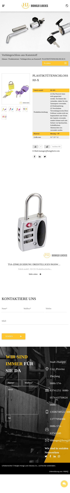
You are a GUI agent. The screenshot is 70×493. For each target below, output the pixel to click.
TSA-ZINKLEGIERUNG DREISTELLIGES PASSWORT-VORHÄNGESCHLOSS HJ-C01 (35, 264)
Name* (4, 309)
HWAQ (65, 471)
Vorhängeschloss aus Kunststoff (30, 59)
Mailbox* (27, 309)
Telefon (48, 309)
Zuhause (4, 59)
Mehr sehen (35, 274)
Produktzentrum (13, 59)
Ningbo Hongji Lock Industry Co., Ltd (27, 466)
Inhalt (4, 321)
